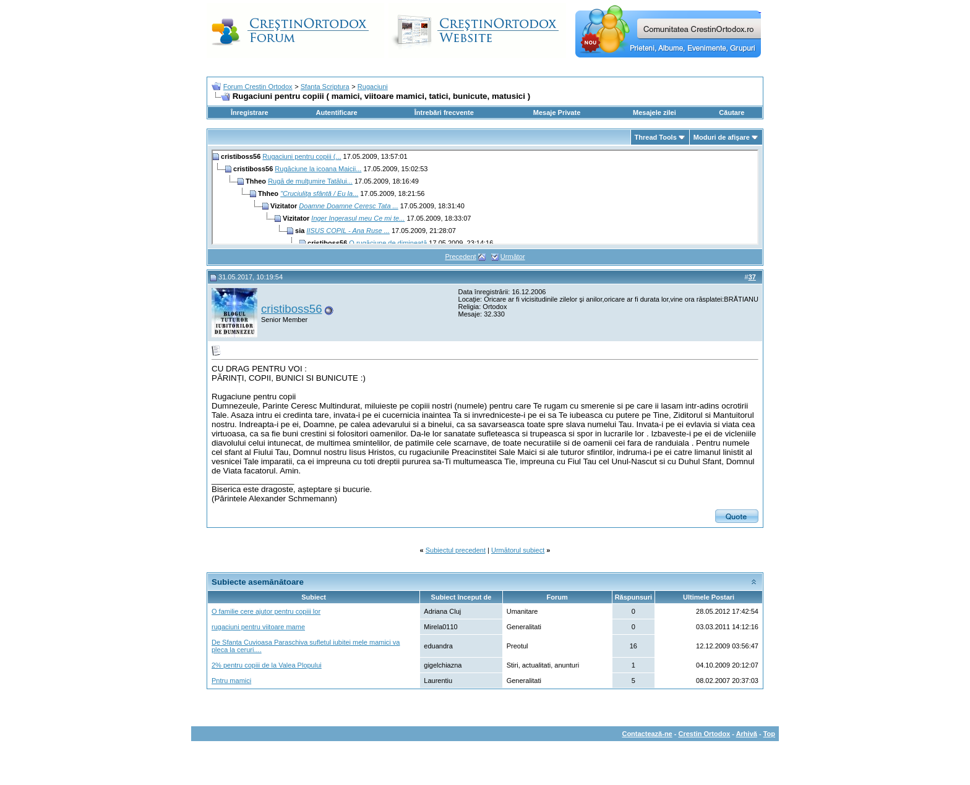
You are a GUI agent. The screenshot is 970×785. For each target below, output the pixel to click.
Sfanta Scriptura (325, 86)
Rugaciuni (373, 86)
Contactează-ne (647, 733)
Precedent (460, 256)
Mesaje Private (556, 112)
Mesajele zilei (654, 112)
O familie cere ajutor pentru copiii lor (266, 611)
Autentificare (336, 112)
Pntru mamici (231, 680)
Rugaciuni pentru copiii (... (301, 156)
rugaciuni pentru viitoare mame (258, 626)
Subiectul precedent (456, 550)
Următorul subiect (517, 550)
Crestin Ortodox (705, 733)
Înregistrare (249, 112)
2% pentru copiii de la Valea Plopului (267, 665)
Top (769, 733)
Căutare (731, 112)
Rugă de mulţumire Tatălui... (310, 181)
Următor (512, 256)
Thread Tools (656, 137)
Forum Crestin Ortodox (258, 86)
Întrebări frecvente (444, 112)
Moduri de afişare (721, 137)
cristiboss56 (291, 308)
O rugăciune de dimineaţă (388, 243)
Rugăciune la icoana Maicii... (318, 168)
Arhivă (746, 733)
